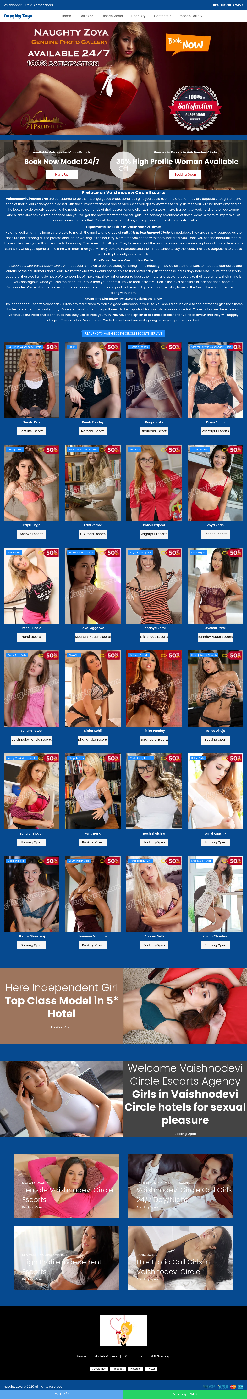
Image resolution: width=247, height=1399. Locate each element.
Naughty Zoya (13, 1387)
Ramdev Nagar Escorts (215, 636)
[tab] (123, 333)
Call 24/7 (62, 1394)
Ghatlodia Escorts (154, 431)
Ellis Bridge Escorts (154, 636)
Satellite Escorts (32, 431)
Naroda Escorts (93, 431)
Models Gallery (105, 1356)
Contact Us (133, 1356)
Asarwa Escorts (31, 534)
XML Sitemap (160, 1356)
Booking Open (185, 174)
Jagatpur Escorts (154, 534)
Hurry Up (61, 174)
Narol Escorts (31, 636)
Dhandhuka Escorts (93, 739)
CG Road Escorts (93, 534)
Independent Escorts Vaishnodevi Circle (41, 304)
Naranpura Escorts (154, 739)
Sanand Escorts (215, 534)
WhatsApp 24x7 (185, 1394)
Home (81, 1356)
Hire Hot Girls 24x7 (227, 5)
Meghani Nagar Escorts (93, 636)
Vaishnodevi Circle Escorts (31, 739)
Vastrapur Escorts (215, 431)
